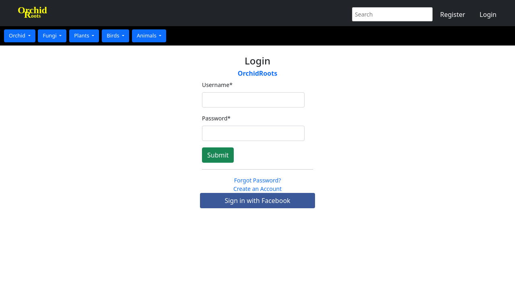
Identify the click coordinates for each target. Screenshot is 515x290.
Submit (218, 155)
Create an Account (257, 189)
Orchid (18, 35)
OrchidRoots (258, 73)
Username (217, 85)
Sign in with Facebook (257, 200)
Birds (114, 35)
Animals (147, 35)
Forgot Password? (257, 180)
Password (216, 118)
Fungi (50, 35)
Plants (82, 35)
